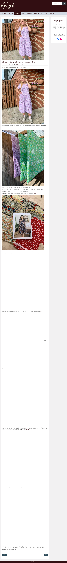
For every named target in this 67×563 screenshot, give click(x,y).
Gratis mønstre (10, 13)
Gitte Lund (5, 64)
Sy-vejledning (36, 13)
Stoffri (42, 13)
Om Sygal (4, 13)
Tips (46, 13)
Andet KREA (51, 13)
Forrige (4, 554)
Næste (46, 554)
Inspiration (17, 13)
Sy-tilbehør (29, 13)
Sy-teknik (23, 13)
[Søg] (64, 3)
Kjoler (21, 64)
